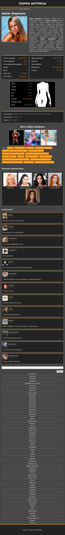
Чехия (32, 506)
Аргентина (32, 388)
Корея (32, 449)
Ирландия (32, 430)
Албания (32, 378)
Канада (32, 442)
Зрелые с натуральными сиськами (15, 150)
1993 (25, 61)
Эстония (32, 516)
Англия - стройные (9, 156)
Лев (60, 64)
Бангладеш (32, 393)
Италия (32, 438)
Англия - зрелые (45, 156)
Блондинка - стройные (44, 148)
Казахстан (32, 440)
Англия (15, 9)
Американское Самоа (32, 383)
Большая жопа (20, 148)
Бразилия (32, 404)
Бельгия (32, 400)
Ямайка (32, 520)
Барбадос (32, 395)
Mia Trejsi (40, 188)
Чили (32, 508)
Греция (32, 416)
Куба (32, 452)
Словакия (32, 487)
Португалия (32, 475)
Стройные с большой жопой (41, 159)
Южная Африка (32, 518)
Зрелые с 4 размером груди (12, 162)
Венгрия (32, 407)
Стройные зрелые (31, 156)
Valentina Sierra (25, 188)
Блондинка (23, 76)
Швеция (32, 513)
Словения (32, 490)
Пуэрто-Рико (32, 478)
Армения (32, 390)
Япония (32, 523)
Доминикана (32, 421)
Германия (32, 414)
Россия (32, 480)
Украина (32, 497)
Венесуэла (32, 409)
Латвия (32, 454)
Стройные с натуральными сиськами (16, 159)
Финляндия (32, 501)
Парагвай (32, 471)
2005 (25, 64)
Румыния (32, 482)
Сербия (32, 485)
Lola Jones (10, 188)
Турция (32, 494)
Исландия (32, 433)
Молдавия (32, 461)
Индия (32, 426)
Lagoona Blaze (55, 188)
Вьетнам (32, 411)
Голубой (24, 73)
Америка (32, 381)
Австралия (32, 374)
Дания (32, 419)
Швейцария (32, 511)
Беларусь (32, 397)
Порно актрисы (32, 3)
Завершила (23, 58)
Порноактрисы (6, 9)
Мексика (32, 459)
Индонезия (32, 428)
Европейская (57, 67)
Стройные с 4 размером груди (13, 153)
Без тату (21, 156)
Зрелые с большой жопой (44, 162)
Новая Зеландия (32, 466)
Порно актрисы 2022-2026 (32, 530)
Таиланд (32, 492)
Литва (32, 456)
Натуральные (27, 99)
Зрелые (10, 148)
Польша (32, 473)
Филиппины (32, 499)
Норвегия (32, 468)
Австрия (32, 376)
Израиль (33, 423)
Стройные (30, 148)
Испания (32, 435)
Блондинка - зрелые (36, 150)
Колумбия (32, 447)
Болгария (32, 402)
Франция (32, 504)
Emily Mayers (32, 204)
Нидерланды (32, 464)
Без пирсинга (29, 162)
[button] (16, 138)
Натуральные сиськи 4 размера (37, 153)
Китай (32, 445)
